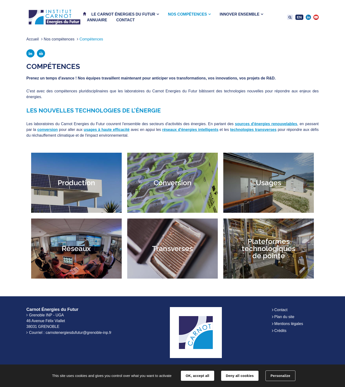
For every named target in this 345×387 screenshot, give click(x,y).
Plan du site (284, 317)
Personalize (280, 376)
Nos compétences (59, 39)
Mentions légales (288, 324)
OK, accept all (197, 376)
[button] (125, 14)
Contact (281, 310)
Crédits (280, 331)
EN (299, 17)
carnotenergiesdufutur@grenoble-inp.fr (78, 333)
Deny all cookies (240, 376)
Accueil (32, 39)
